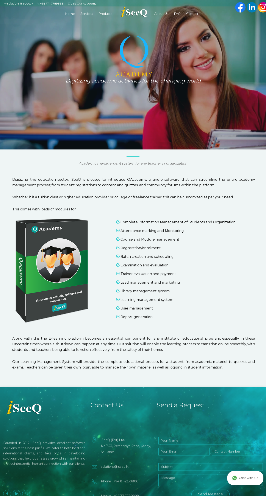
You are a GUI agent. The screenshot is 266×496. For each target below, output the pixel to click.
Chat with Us (245, 478)
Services (86, 14)
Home (70, 14)
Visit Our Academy (83, 3)
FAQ (177, 14)
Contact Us (194, 14)
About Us (161, 14)
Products (105, 14)
